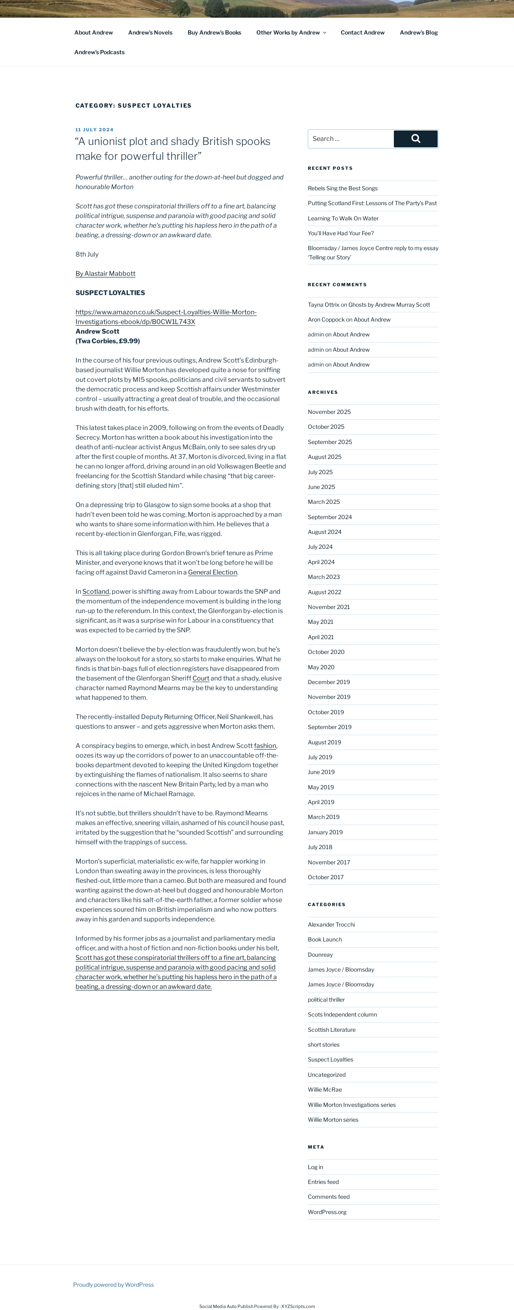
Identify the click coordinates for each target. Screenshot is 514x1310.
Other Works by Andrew (292, 32)
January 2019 (325, 832)
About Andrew (93, 32)
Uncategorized (327, 1074)
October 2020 (326, 651)
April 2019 (321, 802)
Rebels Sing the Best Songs (343, 188)
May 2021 (321, 621)
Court (200, 678)
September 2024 (330, 516)
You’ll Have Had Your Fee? (341, 233)
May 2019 (321, 787)
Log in (315, 1166)
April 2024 (321, 561)
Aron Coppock (326, 319)
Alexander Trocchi (331, 924)
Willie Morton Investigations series (352, 1104)
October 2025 (326, 426)
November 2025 (329, 411)
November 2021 (329, 606)
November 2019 (329, 696)
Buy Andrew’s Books (214, 32)
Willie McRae (325, 1089)
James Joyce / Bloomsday (341, 969)
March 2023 (324, 576)
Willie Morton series (333, 1119)
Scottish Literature (332, 1029)
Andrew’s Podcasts (99, 52)
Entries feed (323, 1181)
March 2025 (324, 501)
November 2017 (329, 862)
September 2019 (330, 726)
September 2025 (330, 441)
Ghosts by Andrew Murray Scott (389, 304)
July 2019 (320, 757)
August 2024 (325, 531)
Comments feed (329, 1196)
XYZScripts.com (298, 1306)
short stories (324, 1044)
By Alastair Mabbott (105, 273)
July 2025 (320, 472)
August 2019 (324, 742)
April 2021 (321, 637)
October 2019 (326, 712)
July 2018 (320, 846)
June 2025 (321, 486)
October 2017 (326, 877)
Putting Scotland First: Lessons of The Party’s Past (372, 203)
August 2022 (324, 592)
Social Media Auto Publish (226, 1306)
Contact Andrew (363, 32)
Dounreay (320, 954)
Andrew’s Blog (419, 32)
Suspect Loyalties (330, 1059)
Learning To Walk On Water (343, 218)
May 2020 (321, 667)
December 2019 (329, 681)
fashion (265, 746)
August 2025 (325, 456)
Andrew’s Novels (150, 32)
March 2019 (324, 816)
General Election (212, 572)
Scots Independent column (342, 1014)
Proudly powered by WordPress (113, 1284)
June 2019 (321, 771)
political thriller (326, 999)
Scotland (95, 591)
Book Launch (325, 939)
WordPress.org (327, 1211)
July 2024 (320, 546)
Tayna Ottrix (324, 304)
